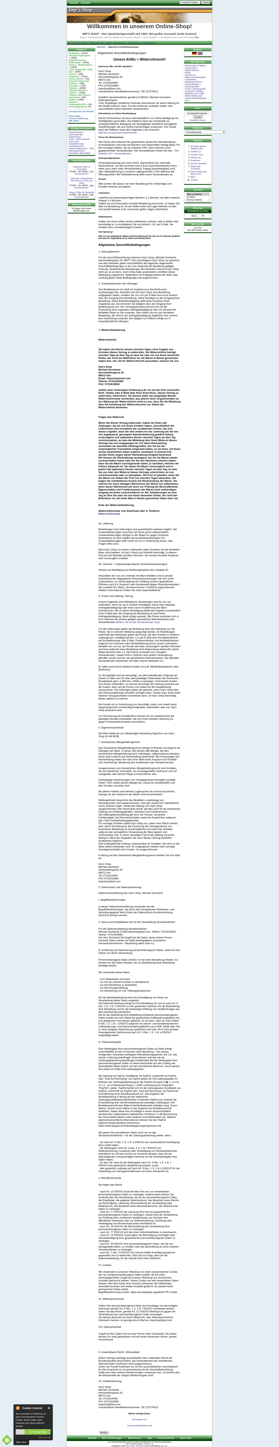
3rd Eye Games (198, 200)
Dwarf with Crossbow (196, 167)
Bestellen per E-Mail (194, 93)
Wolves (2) (196, 157)
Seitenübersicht (76, 146)
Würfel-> (73, 99)
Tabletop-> (74, 88)
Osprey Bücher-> (77, 79)
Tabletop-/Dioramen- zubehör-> (78, 91)
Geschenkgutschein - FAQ (81, 148)
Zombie (194, 180)
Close (49, 1408)
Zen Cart (164, 1446)
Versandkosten (82, 174)
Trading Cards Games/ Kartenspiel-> (79, 96)
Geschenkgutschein (78, 106)
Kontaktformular (76, 144)
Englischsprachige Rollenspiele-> (77, 61)
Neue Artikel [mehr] (81, 161)
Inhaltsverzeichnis (193, 82)
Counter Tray (197, 154)
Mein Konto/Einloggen (77, 43)
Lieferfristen (190, 79)
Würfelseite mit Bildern (195, 65)
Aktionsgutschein (77, 151)
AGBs (108, 43)
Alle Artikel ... (75, 121)
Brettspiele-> (75, 53)
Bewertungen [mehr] (81, 205)
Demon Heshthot (199, 163)
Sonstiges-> (74, 86)
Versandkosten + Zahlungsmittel (141, 43)
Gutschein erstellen (194, 91)
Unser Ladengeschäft (195, 89)
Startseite (74, 3)
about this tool (45, 1437)
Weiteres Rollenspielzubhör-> (78, 103)
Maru (193, 177)
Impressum (74, 141)
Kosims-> (73, 74)
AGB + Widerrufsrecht (79, 139)
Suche (198, 108)
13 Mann (198, 197)
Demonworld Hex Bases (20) (199, 172)
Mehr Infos (21, 1442)
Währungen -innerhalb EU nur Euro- (197, 209)
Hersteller (197, 190)
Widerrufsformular (109, 513)
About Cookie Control (18, 1408)
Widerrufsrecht (96, 43)
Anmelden (85, 3)
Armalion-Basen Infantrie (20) (198, 147)
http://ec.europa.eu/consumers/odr (117, 132)
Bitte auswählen (198, 194)
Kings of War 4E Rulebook (81, 192)
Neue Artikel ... (76, 116)
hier (197, 37)
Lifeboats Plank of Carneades (81, 168)
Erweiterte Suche (198, 120)
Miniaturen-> (75, 76)
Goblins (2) (196, 151)
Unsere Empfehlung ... (79, 118)
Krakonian (195, 160)
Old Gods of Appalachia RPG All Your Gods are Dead (81, 180)
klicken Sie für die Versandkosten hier (138, 622)
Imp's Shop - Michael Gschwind (138, 1446)
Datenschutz (119, 43)
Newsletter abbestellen (79, 153)
